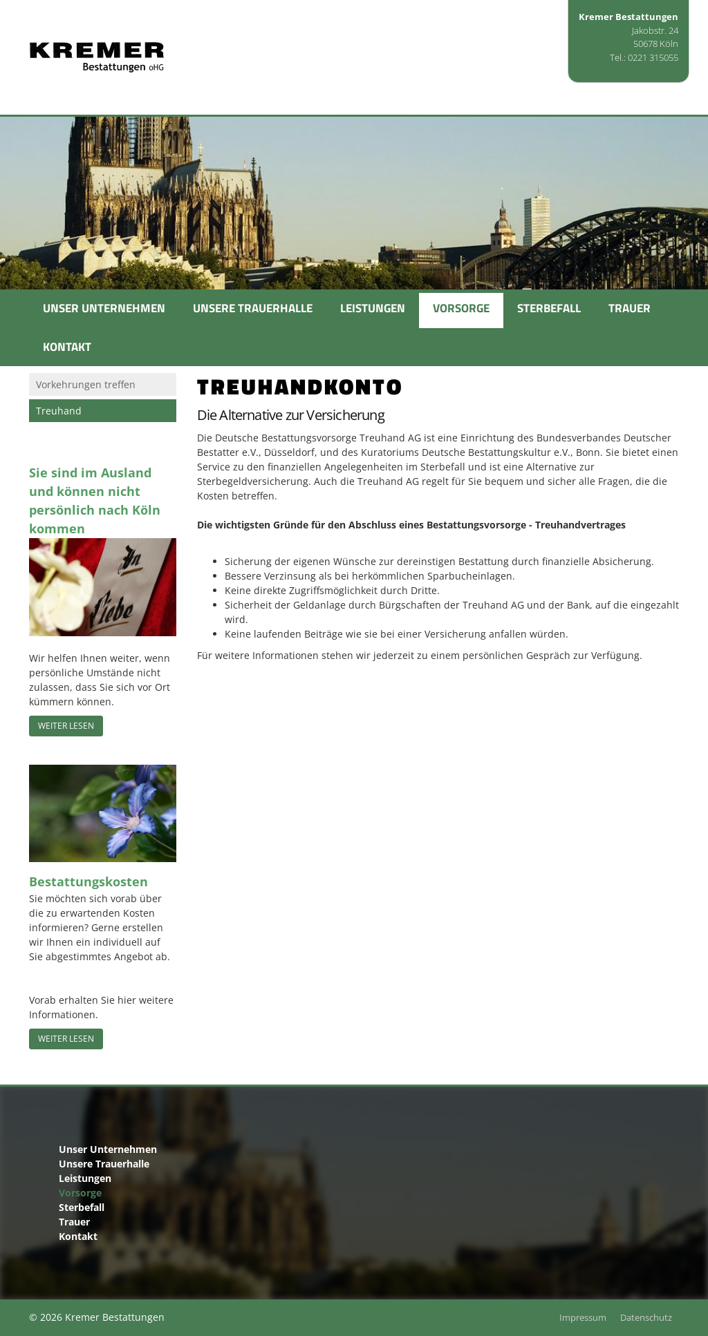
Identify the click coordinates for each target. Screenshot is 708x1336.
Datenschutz (646, 1317)
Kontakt (67, 347)
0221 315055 (653, 57)
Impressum (582, 1317)
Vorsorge (461, 308)
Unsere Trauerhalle (253, 308)
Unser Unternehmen (104, 308)
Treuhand (59, 410)
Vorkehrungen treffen (86, 384)
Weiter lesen (66, 726)
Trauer (629, 308)
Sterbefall (549, 308)
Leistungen (372, 308)
